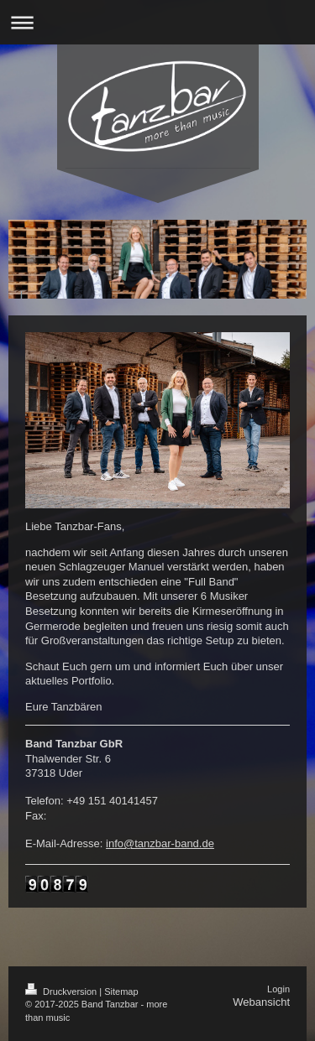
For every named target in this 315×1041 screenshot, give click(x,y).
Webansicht (261, 1002)
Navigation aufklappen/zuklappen (157, 22)
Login (278, 989)
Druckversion (62, 991)
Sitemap (121, 991)
